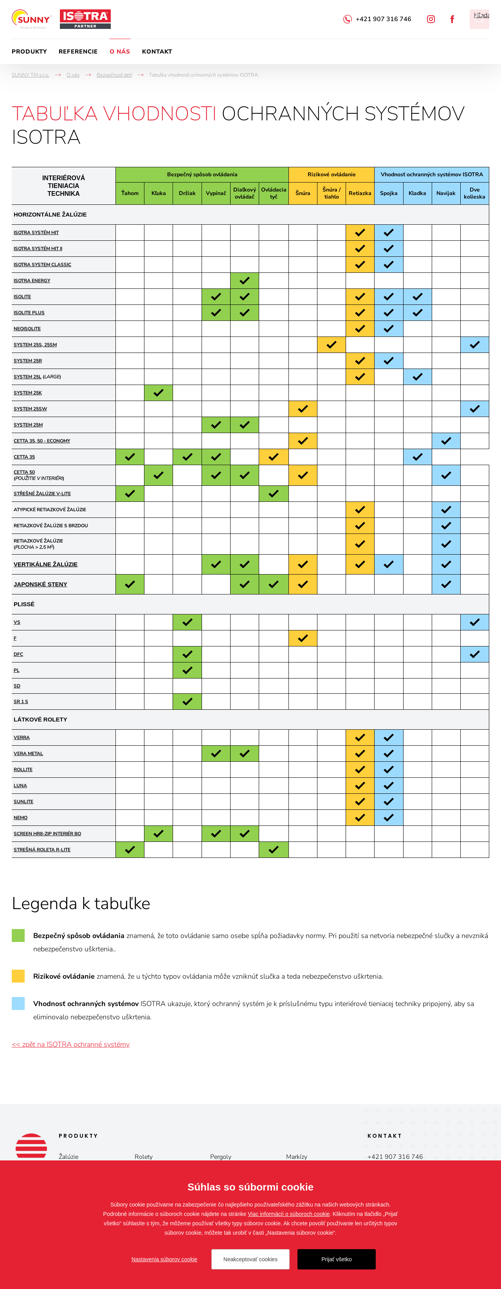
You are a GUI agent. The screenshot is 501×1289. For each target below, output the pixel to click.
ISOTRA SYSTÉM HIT (36, 232)
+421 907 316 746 (383, 19)
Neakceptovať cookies (250, 1259)
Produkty (29, 51)
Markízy (296, 1157)
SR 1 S (21, 701)
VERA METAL (28, 753)
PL (17, 670)
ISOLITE (22, 297)
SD (17, 686)
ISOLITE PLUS (29, 313)
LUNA (20, 785)
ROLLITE (23, 769)
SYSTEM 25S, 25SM (35, 345)
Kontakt (157, 51)
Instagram (431, 19)
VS (17, 622)
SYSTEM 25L (27, 377)
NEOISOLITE (27, 329)
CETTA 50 (24, 472)
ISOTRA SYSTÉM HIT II (38, 248)
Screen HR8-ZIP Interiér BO (47, 834)
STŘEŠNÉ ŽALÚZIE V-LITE (42, 494)
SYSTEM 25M (28, 425)
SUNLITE (23, 801)
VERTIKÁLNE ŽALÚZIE (45, 564)
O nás (120, 51)
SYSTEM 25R (28, 361)
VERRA (22, 737)
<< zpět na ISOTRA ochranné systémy (71, 1044)
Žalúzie (68, 1157)
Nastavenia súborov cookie (164, 1259)
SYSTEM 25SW (30, 409)
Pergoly (220, 1157)
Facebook (452, 19)
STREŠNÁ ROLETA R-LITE (42, 850)
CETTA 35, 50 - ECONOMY (42, 441)
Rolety (144, 1157)
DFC (18, 654)
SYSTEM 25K (28, 393)
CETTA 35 (24, 457)
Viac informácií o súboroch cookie (289, 1214)
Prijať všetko (336, 1259)
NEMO (20, 818)
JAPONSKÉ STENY (40, 584)
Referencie (78, 51)
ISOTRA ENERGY (32, 280)
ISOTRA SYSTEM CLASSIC (42, 264)
